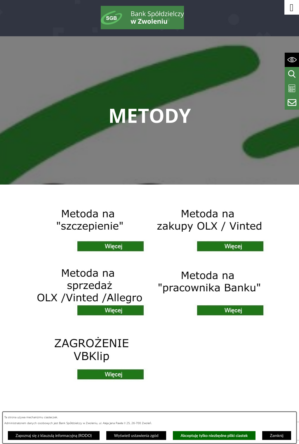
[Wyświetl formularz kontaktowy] (292, 102)
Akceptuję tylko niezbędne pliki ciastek (214, 435)
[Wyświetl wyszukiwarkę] (292, 74)
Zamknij (277, 435)
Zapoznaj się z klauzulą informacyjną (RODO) (53, 435)
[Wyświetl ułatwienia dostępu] (292, 60)
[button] (291, 7)
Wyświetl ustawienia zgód (136, 435)
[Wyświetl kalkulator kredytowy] (292, 88)
